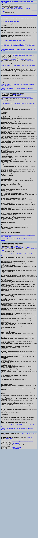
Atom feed (4, 3)
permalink (34, 11)
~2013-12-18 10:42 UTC (28, 518)
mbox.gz (29, 522)
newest (3, 519)
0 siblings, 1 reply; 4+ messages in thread (16, 10)
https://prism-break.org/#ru (10, 25)
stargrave (18, 8)
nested (23, 59)
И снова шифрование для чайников (23, 65)
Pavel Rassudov (18, 112)
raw (3, 13)
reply (13, 59)
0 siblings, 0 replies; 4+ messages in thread (16, 70)
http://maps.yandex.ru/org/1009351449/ (13, 48)
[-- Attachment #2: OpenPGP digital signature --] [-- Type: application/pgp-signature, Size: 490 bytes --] (19, 54)
